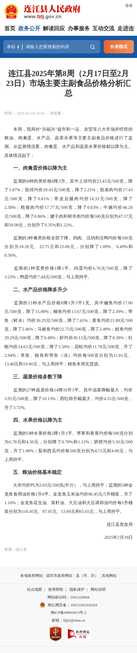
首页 (9, 28)
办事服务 (79, 28)
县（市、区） (87, 575)
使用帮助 (55, 589)
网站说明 (98, 589)
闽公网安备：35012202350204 (72, 605)
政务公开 (29, 28)
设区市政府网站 (59, 575)
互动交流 (103, 28)
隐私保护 (77, 589)
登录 (129, 5)
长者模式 (118, 46)
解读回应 (54, 28)
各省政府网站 (31, 575)
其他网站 (109, 575)
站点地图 (34, 589)
